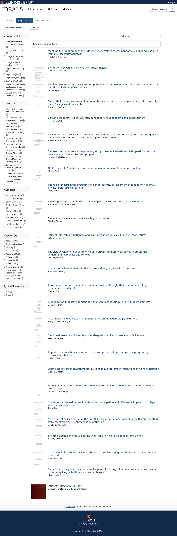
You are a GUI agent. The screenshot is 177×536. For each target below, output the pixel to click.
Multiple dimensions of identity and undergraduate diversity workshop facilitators (96, 335)
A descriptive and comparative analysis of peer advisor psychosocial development (95, 201)
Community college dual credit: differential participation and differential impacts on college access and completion (101, 404)
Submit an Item (35, 9)
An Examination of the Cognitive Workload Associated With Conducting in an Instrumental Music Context (101, 387)
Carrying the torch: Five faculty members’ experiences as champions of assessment (96, 117)
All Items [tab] (10, 20)
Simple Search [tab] (24, 20)
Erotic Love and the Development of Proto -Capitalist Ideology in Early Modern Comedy (99, 301)
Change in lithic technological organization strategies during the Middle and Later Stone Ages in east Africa (103, 454)
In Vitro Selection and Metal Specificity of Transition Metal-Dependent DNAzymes (95, 435)
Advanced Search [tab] (43, 20)
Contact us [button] (70, 506)
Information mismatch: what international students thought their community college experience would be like (98, 286)
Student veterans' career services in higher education (79, 218)
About (67, 9)
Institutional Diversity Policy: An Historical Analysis (77, 67)
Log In (171, 2)
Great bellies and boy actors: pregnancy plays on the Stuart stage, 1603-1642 (93, 318)
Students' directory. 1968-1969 (65, 486)
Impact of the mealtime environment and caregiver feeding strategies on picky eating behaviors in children (98, 353)
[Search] (159, 9)
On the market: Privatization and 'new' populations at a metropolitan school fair (95, 168)
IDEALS (12, 9)
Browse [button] (53, 9)
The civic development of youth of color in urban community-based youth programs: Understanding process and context (97, 253)
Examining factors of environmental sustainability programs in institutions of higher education (103, 368)
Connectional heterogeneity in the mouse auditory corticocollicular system (91, 268)
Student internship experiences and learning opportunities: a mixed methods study (97, 235)
